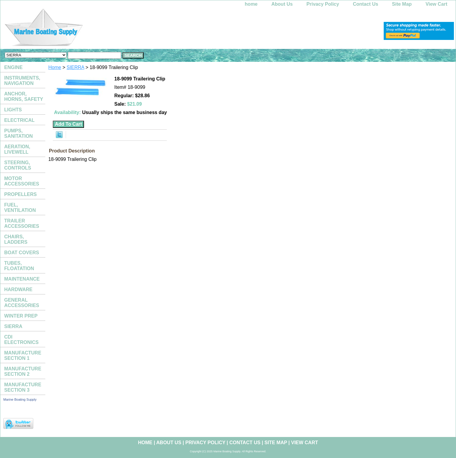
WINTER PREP (21, 315)
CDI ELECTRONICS (21, 339)
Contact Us (365, 4)
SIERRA (75, 67)
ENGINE (13, 67)
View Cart (436, 4)
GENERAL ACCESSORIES (21, 302)
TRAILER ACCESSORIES (21, 223)
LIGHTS (13, 109)
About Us (282, 4)
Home (54, 67)
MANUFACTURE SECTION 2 (22, 371)
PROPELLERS (20, 194)
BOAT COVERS (21, 252)
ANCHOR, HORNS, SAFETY (23, 96)
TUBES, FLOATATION (19, 266)
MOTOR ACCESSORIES (21, 181)
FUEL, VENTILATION (20, 207)
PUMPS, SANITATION (18, 133)
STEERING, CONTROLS (17, 165)
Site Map (402, 4)
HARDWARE (18, 289)
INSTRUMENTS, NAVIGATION (22, 80)
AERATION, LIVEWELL (17, 149)
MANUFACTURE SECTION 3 (22, 387)
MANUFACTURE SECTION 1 (22, 355)
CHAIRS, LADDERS (15, 239)
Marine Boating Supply (20, 399)
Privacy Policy (323, 4)
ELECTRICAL (19, 120)
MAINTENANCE (22, 279)
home (251, 4)
